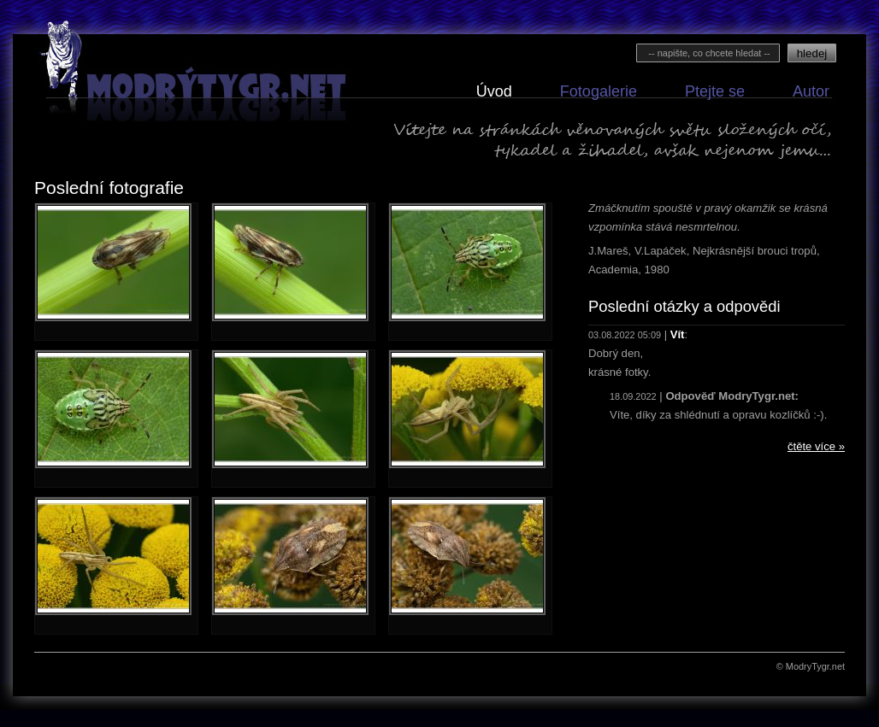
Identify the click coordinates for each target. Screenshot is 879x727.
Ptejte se (715, 92)
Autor (811, 92)
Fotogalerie (598, 92)
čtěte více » (816, 446)
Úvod (494, 92)
